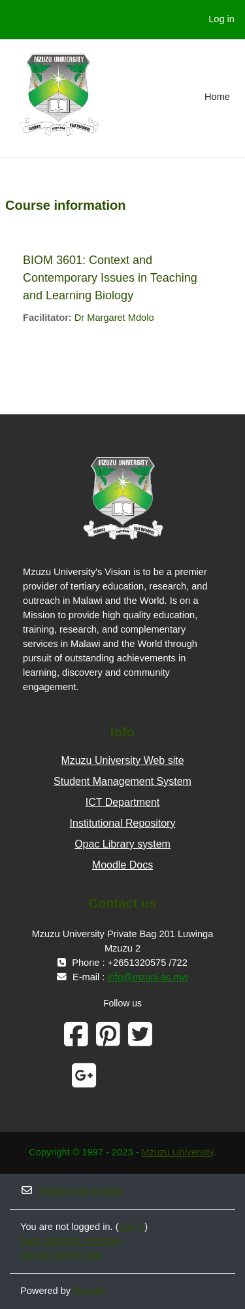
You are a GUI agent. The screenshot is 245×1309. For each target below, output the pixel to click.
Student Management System (122, 781)
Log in (221, 19)
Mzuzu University (178, 1152)
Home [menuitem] (217, 96)
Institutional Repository (123, 823)
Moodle (89, 1290)
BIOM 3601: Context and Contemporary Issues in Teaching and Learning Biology (110, 278)
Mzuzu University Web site (122, 760)
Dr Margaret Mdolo (114, 317)
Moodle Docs (122, 864)
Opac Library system (122, 844)
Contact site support (71, 1190)
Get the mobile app (60, 1255)
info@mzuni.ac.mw (148, 977)
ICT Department (123, 802)
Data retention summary (71, 1240)
